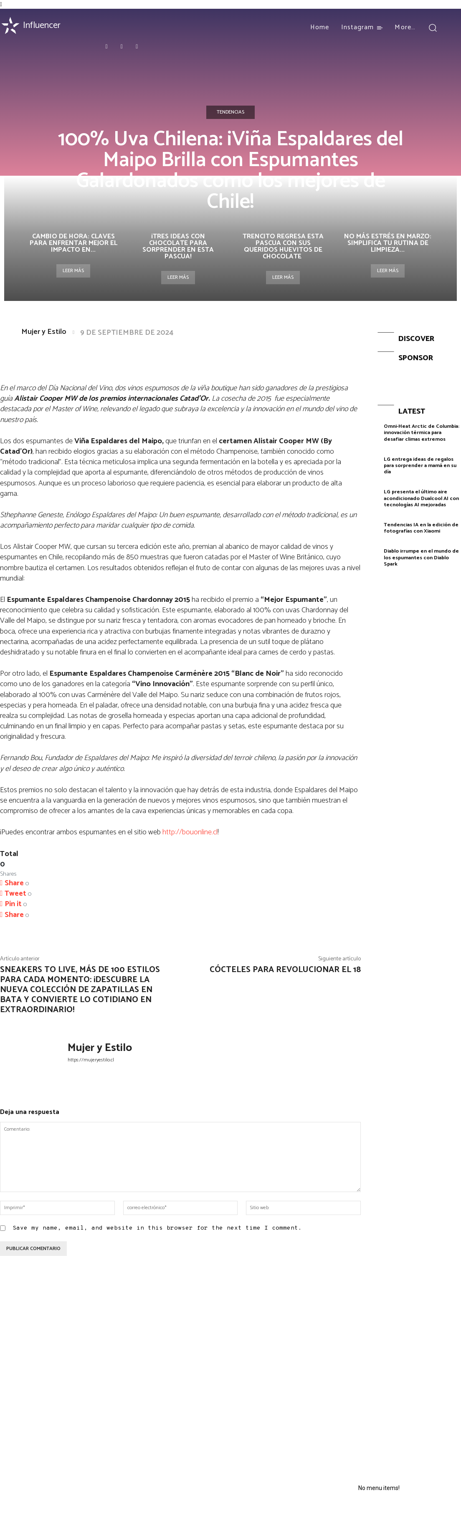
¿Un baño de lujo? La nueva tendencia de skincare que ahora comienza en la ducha (288, 1415)
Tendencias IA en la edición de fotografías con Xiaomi (421, 523)
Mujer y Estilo (43, 332)
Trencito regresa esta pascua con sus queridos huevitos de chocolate (283, 246)
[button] (432, 27)
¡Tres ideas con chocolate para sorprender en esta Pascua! (178, 246)
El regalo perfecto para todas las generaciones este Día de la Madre (51, 1369)
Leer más (73, 271)
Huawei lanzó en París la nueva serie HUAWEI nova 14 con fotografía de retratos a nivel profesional (404, 1347)
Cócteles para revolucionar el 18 (285, 970)
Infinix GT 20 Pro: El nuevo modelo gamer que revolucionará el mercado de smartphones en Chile (410, 1429)
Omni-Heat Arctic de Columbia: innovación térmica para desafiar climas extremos (421, 432)
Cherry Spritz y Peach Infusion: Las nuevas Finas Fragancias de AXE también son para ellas (51, 1401)
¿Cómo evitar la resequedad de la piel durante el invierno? (289, 1383)
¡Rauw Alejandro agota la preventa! (171, 1337)
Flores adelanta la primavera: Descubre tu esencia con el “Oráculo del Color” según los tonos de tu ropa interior (293, 1347)
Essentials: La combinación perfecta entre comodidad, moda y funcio (173, 1362)
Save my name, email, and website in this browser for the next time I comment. (157, 1228)
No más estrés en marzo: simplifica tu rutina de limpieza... (387, 243)
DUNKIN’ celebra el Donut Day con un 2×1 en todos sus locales (171, 1390)
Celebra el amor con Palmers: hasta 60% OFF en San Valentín (52, 1340)
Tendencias (230, 112)
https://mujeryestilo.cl (91, 1060)
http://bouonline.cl (190, 832)
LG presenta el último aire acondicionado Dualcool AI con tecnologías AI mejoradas (420, 495)
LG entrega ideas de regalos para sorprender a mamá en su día (420, 464)
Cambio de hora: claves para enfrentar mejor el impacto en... (73, 243)
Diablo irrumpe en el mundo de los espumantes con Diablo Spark (421, 552)
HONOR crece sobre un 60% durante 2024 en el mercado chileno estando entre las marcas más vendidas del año (412, 1390)
